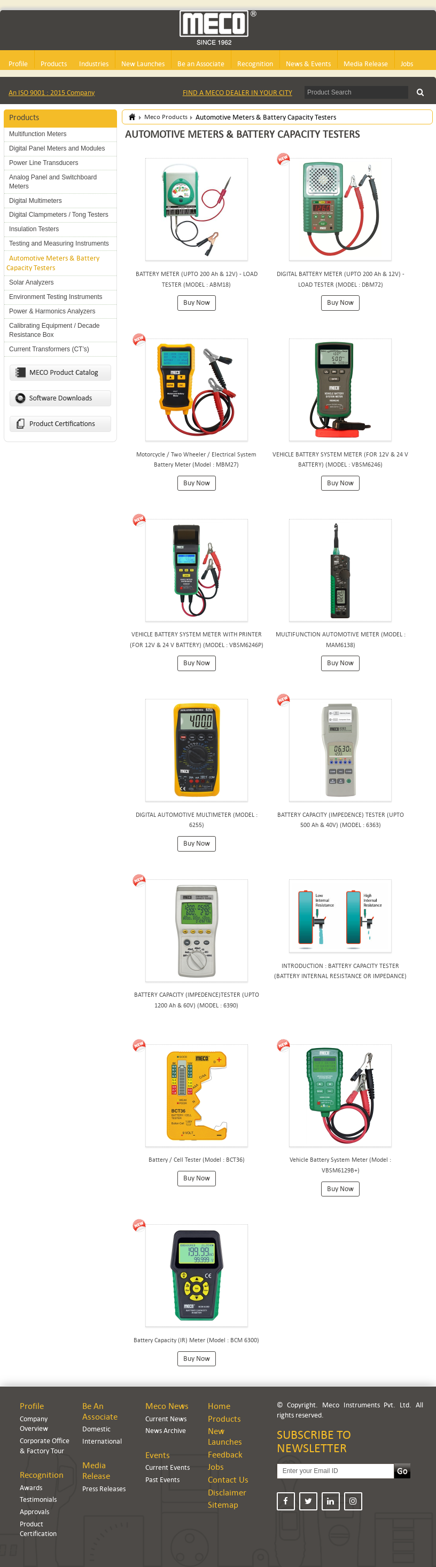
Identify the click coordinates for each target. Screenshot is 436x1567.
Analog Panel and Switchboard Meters (53, 182)
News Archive (165, 1431)
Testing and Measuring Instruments (59, 243)
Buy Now (196, 302)
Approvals (34, 1512)
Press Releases (104, 1489)
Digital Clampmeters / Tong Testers (58, 214)
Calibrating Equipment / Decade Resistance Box (54, 330)
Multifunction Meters (37, 134)
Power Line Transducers (43, 163)
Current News (165, 1419)
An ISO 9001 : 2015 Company (52, 93)
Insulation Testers (34, 229)
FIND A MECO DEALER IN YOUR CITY (237, 93)
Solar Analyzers (31, 282)
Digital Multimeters (35, 200)
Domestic (96, 1429)
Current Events (167, 1467)
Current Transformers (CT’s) (49, 349)
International (102, 1441)
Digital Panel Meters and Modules (57, 148)
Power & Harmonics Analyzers (52, 311)
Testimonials (38, 1499)
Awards (31, 1488)
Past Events (162, 1480)
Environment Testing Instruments (56, 297)
